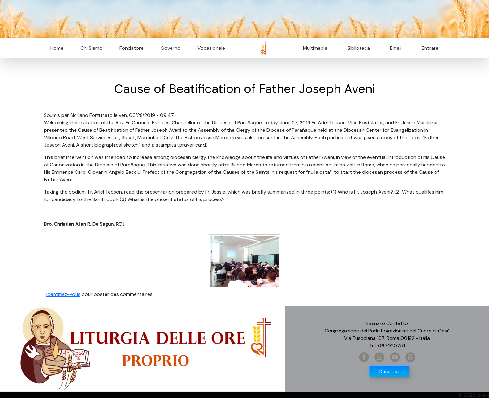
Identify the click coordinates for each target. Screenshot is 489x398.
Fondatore (131, 48)
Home (56, 48)
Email (394, 48)
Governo (170, 48)
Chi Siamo (91, 48)
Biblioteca (359, 48)
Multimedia (315, 48)
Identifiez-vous (63, 294)
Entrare (430, 48)
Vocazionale (211, 48)
